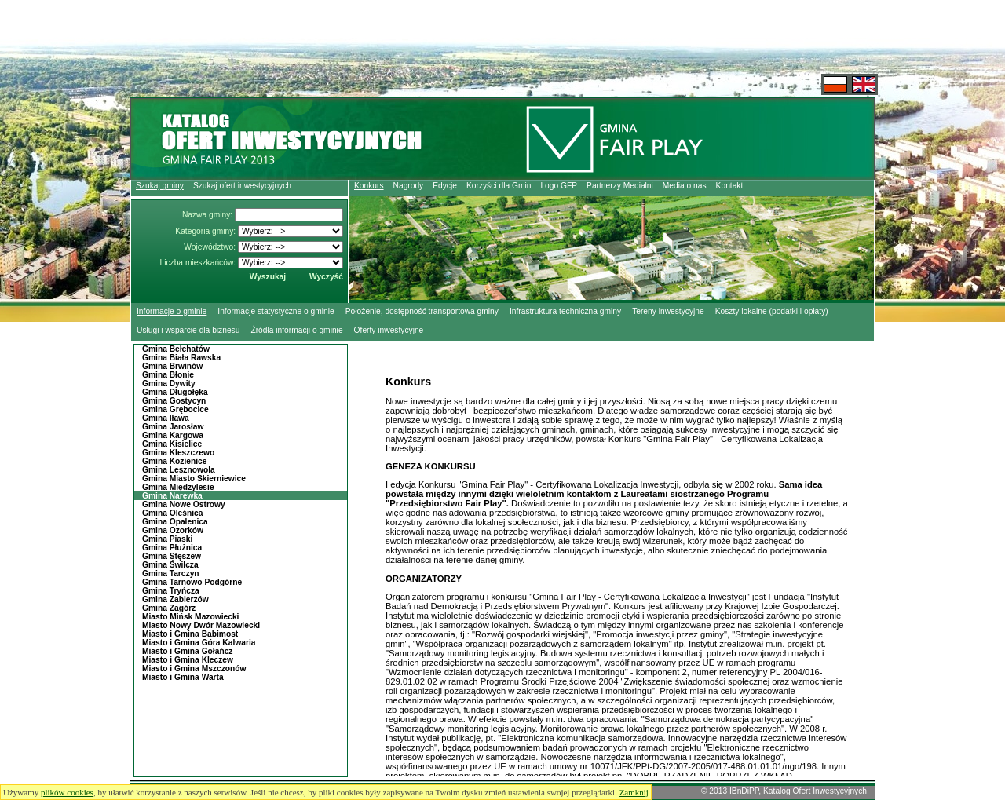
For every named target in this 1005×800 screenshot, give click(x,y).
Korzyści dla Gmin (498, 185)
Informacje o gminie (171, 311)
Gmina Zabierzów (175, 599)
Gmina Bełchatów (176, 349)
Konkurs (369, 185)
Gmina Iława (165, 418)
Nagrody (408, 185)
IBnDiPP (743, 791)
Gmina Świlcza (170, 565)
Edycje (445, 185)
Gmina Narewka (172, 495)
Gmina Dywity (169, 383)
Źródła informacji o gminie (296, 330)
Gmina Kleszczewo (178, 452)
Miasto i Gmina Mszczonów (194, 668)
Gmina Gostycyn (174, 400)
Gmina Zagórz (169, 608)
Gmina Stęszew (171, 556)
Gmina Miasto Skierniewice (194, 478)
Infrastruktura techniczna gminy (565, 311)
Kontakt (730, 185)
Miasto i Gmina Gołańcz (187, 651)
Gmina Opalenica (175, 521)
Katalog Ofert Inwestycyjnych (815, 791)
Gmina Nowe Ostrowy (183, 504)
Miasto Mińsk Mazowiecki (190, 616)
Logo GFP (558, 185)
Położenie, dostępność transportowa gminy (422, 311)
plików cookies (67, 792)
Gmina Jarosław (173, 426)
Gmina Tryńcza (170, 590)
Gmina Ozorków (172, 530)
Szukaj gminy (160, 185)
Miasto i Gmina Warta (183, 677)
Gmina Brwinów (172, 366)
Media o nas (685, 185)
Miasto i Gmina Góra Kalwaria (198, 642)
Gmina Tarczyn (170, 573)
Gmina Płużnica (172, 547)
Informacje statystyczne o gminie (275, 311)
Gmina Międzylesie (178, 487)
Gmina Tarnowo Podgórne (192, 582)
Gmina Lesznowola (178, 470)
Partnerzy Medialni (620, 185)
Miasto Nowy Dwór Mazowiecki (201, 625)
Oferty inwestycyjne (389, 330)
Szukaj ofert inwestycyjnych (242, 185)
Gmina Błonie (168, 375)
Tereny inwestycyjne (668, 311)
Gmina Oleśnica (172, 513)
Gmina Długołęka (175, 392)
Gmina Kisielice (172, 444)
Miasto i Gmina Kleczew (187, 660)
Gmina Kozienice (174, 461)
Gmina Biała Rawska (181, 357)
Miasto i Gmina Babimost (190, 634)
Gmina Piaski (167, 539)
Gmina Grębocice (175, 409)
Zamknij (634, 792)
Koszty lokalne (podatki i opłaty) (771, 311)
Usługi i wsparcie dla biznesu (188, 330)
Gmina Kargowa (172, 435)
